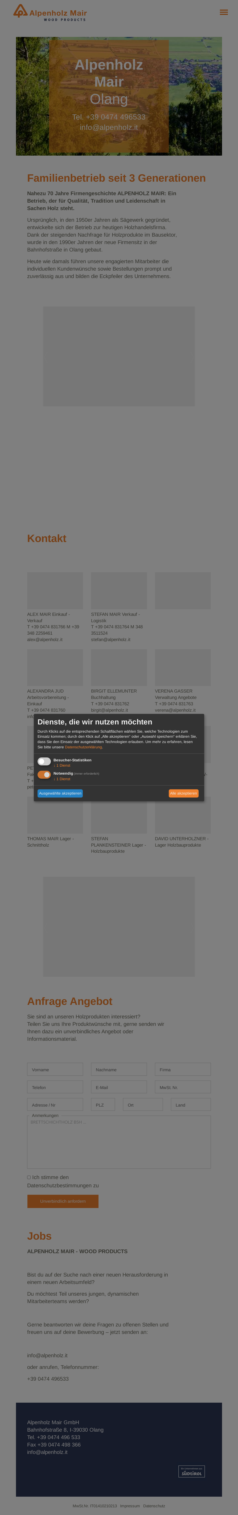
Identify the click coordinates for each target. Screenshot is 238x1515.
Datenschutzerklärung (83, 747)
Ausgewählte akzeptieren (60, 793)
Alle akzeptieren (183, 793)
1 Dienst (62, 765)
